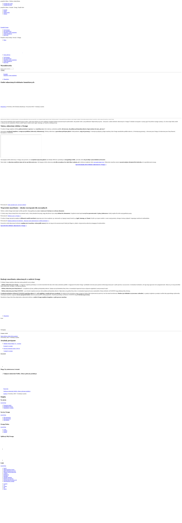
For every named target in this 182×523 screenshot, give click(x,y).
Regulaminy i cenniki (8, 407)
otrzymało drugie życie (99, 162)
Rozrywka (5, 35)
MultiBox (5, 476)
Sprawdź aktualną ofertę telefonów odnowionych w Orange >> (91, 164)
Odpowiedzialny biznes (8, 469)
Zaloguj (5, 13)
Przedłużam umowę (8, 406)
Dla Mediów (6, 420)
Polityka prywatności (8, 478)
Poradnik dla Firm (7, 5)
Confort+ (5, 473)
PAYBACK (6, 474)
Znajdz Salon (6, 12)
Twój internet (6, 29)
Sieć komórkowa (7, 31)
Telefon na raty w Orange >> (14, 215)
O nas (4, 429)
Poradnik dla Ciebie (8, 3)
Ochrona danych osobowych (10, 480)
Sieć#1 (5, 468)
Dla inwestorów (7, 418)
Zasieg (5, 11)
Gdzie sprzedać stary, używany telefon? (17, 204)
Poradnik (5, 74)
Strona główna (6, 54)
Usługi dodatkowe (7, 33)
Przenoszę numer (7, 405)
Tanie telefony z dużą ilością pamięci (9, 336)
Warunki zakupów (7, 477)
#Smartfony (6, 79)
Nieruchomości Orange (8, 481)
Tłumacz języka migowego (9, 472)
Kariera (5, 432)
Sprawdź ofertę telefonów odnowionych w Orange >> (14, 225)
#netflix (5, 393)
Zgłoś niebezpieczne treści (9, 470)
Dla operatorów (7, 417)
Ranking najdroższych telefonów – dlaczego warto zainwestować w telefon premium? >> (28, 220)
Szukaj (2, 70)
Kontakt (5, 10)
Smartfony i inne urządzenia (10, 32)
